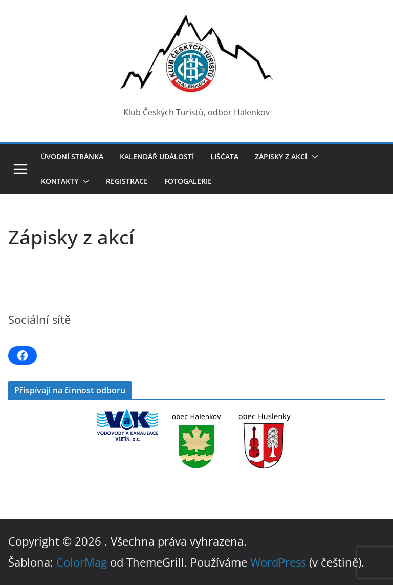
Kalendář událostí (157, 156)
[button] (312, 157)
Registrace (127, 181)
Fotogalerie (188, 181)
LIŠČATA (224, 156)
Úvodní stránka (72, 156)
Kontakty (59, 181)
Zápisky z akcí (281, 156)
